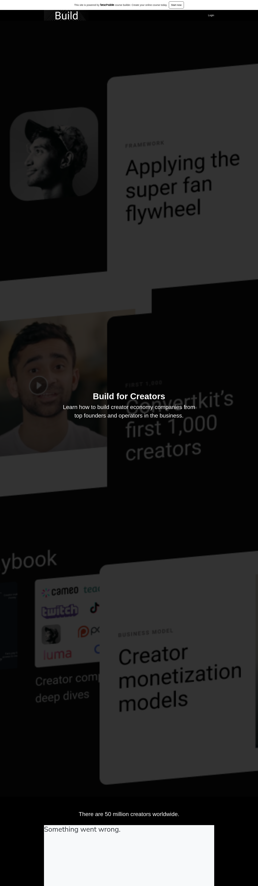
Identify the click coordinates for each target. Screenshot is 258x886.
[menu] (209, 15)
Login (211, 15)
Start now (176, 5)
